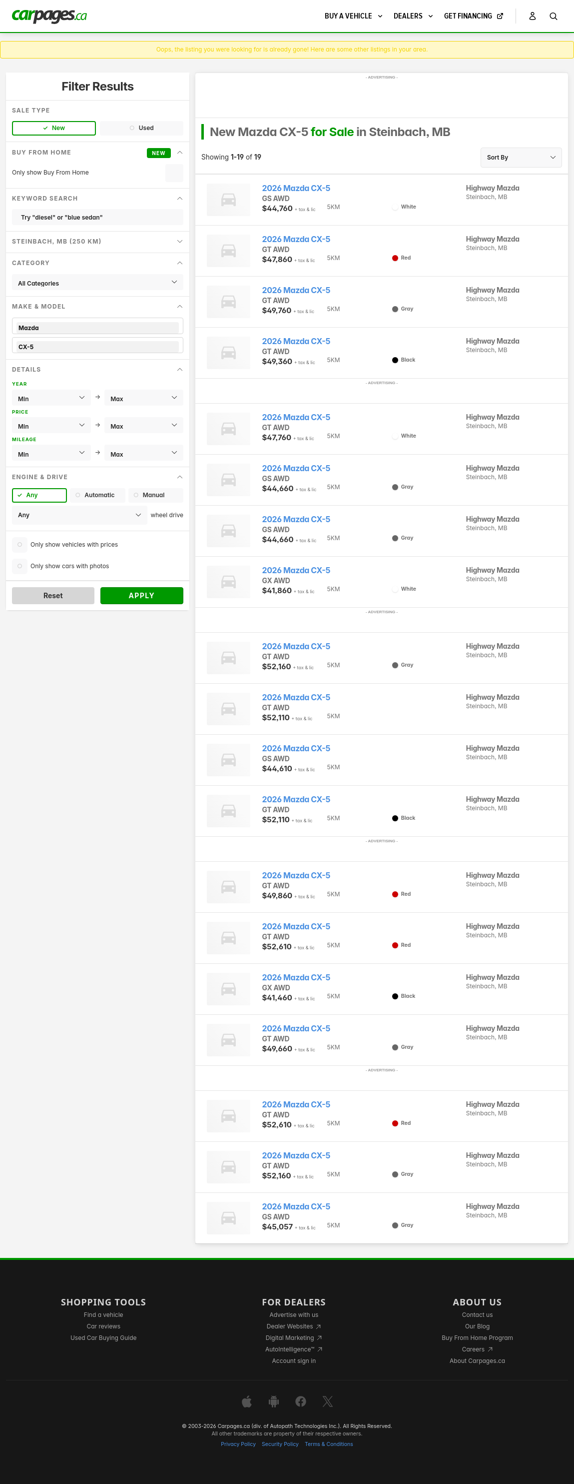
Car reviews (103, 1326)
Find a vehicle (103, 1314)
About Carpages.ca (477, 1360)
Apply (141, 595)
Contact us (477, 1314)
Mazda (97, 328)
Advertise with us (293, 1314)
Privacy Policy (238, 1444)
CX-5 (97, 347)
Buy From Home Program (477, 1337)
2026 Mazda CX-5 (296, 188)
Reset (53, 595)
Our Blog (477, 1326)
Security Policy (280, 1444)
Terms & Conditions (329, 1444)
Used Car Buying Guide (103, 1337)
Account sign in (294, 1360)
